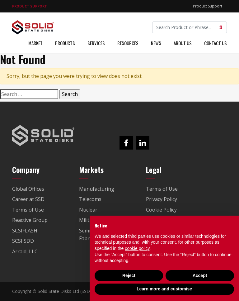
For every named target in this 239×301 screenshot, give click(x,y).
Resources (127, 43)
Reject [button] (128, 275)
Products (65, 43)
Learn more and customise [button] (164, 288)
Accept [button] (200, 275)
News (156, 43)
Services (96, 43)
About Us (183, 43)
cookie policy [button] (137, 248)
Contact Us (215, 43)
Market (35, 43)
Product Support (207, 6)
